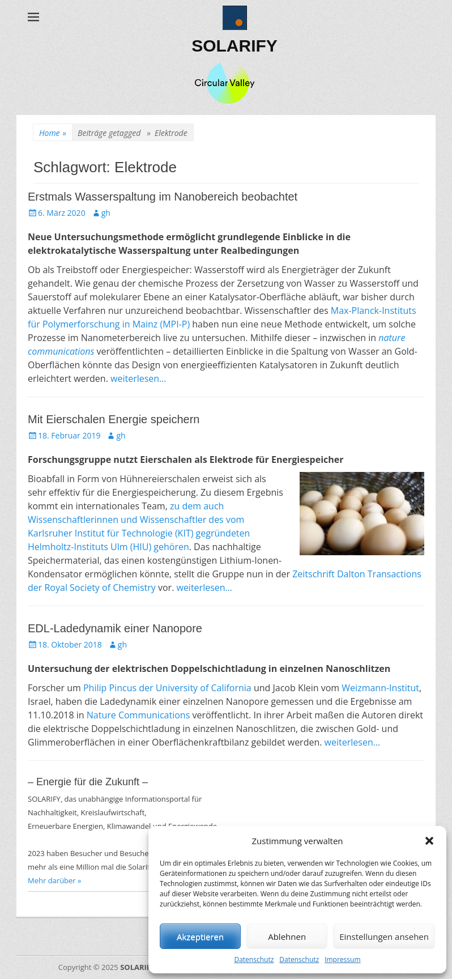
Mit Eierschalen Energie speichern (114, 419)
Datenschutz (254, 959)
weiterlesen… (138, 378)
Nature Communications (138, 715)
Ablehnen (287, 936)
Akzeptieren (200, 936)
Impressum (342, 959)
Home (52, 133)
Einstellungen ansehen (384, 936)
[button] (429, 840)
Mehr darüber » (55, 880)
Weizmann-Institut (380, 688)
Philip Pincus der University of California (167, 688)
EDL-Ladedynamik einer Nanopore (115, 628)
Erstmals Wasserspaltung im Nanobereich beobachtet (162, 196)
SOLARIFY (234, 45)
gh (105, 212)
